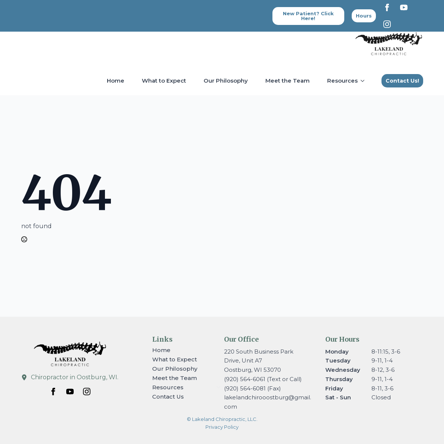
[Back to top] (364, 15)
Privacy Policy (222, 427)
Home (115, 80)
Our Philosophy (226, 80)
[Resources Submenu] (364, 80)
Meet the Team (287, 80)
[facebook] (387, 7)
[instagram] (387, 24)
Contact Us (168, 396)
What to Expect (164, 80)
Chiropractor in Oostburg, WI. (74, 377)
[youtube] (404, 7)
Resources (342, 80)
